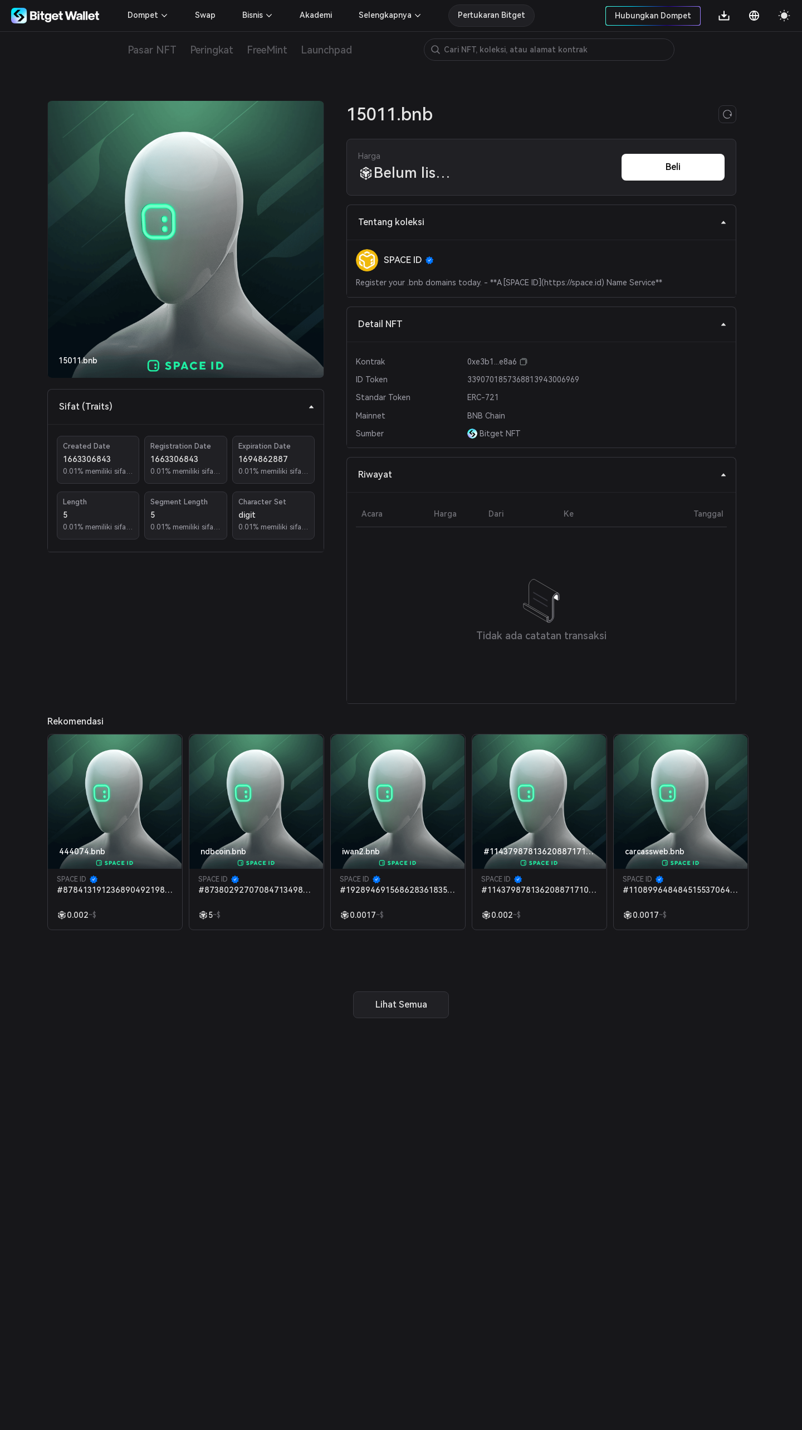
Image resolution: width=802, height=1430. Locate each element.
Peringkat (211, 50)
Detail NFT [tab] (542, 324)
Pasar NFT (152, 50)
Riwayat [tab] (542, 474)
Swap (205, 15)
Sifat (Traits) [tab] (187, 406)
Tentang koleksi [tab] (542, 222)
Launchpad (326, 50)
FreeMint (267, 50)
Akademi (316, 15)
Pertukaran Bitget (491, 15)
